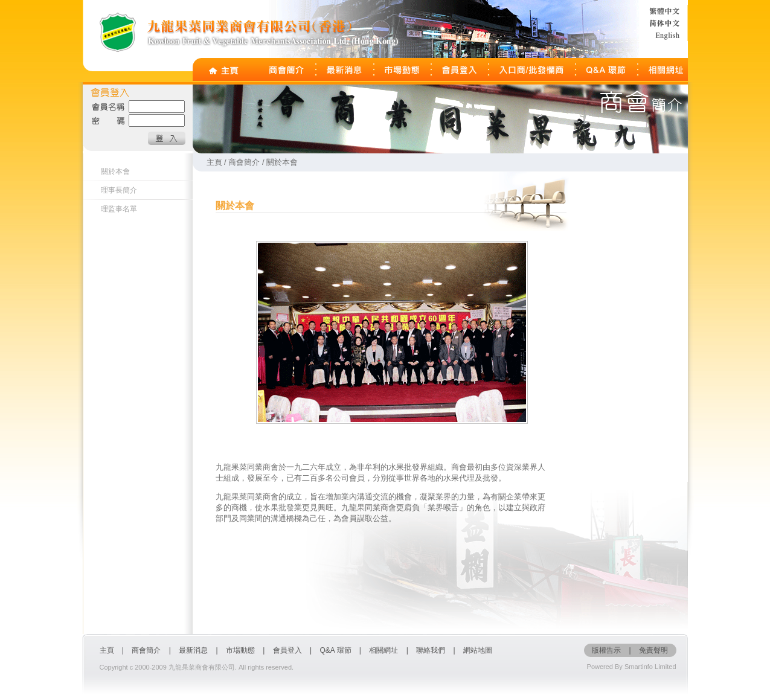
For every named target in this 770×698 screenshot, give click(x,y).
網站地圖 (477, 650)
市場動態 (240, 650)
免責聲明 (653, 650)
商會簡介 (146, 650)
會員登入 (288, 650)
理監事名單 (119, 209)
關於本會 (115, 171)
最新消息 (193, 650)
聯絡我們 (430, 650)
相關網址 (383, 650)
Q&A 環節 (335, 650)
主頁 (107, 650)
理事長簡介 (119, 190)
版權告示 (606, 650)
